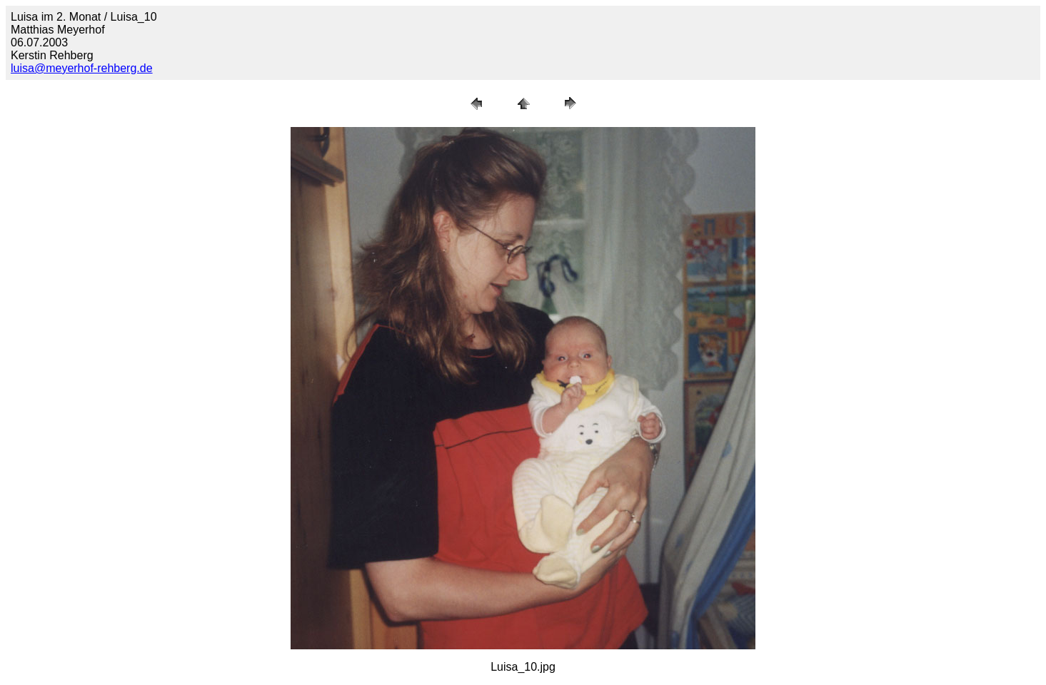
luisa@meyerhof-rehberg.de (82, 68)
